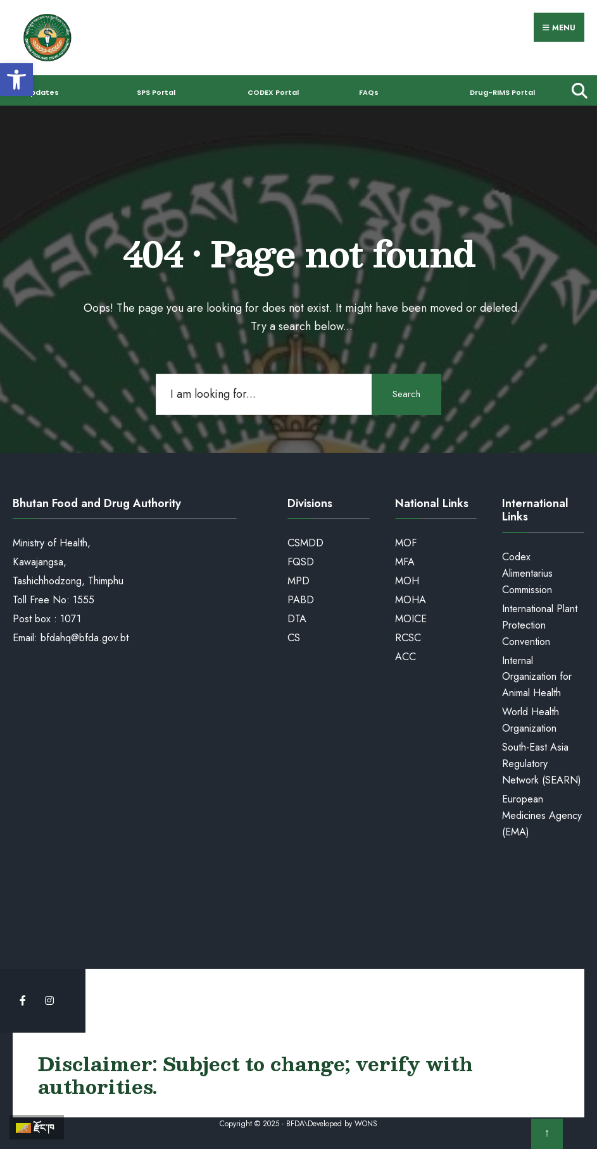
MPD (298, 581)
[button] (16, 79)
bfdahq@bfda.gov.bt (85, 637)
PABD (300, 600)
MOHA (410, 600)
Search (406, 394)
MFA (405, 562)
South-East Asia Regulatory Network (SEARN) (541, 763)
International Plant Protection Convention (539, 625)
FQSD (300, 562)
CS (293, 637)
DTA (296, 618)
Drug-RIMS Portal (502, 92)
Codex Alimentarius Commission (527, 573)
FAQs (369, 92)
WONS (366, 1123)
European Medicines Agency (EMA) (542, 815)
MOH (407, 581)
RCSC (408, 637)
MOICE (411, 618)
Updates (42, 92)
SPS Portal (156, 92)
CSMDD (305, 543)
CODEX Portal (273, 92)
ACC (405, 656)
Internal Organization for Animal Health (537, 677)
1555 (83, 600)
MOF (406, 543)
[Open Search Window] (576, 90)
